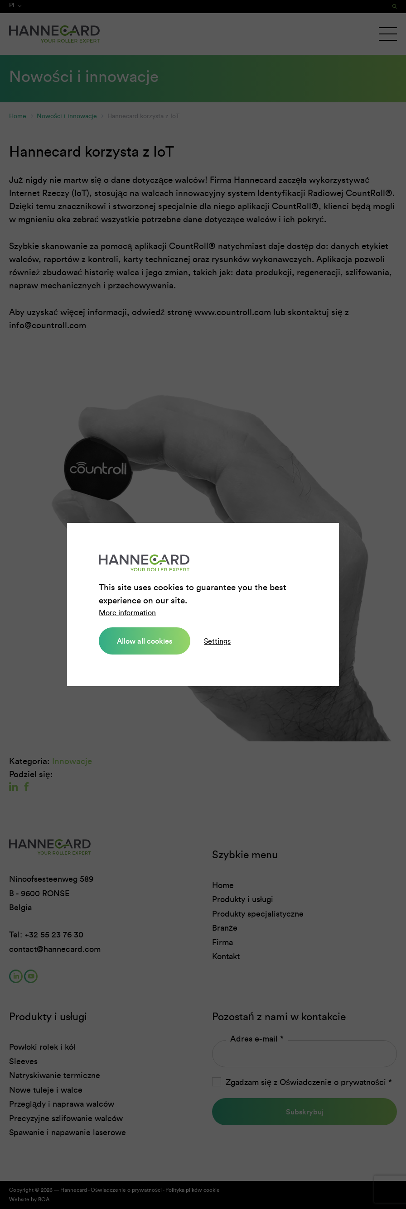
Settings (217, 641)
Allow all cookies (144, 640)
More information (127, 612)
